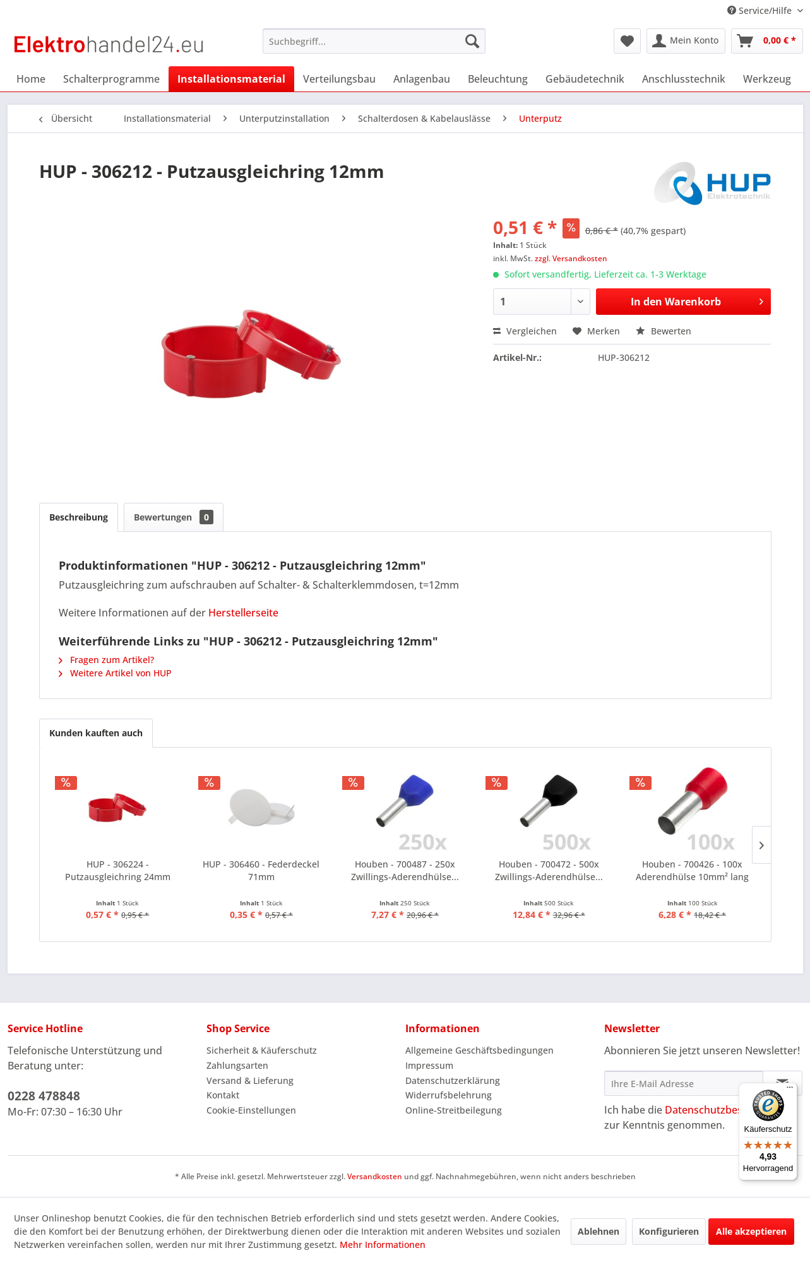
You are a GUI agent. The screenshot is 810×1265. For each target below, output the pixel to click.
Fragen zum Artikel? (106, 660)
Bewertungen (173, 517)
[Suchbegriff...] (374, 41)
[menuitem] (374, 41)
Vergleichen (525, 331)
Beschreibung (78, 517)
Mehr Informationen (383, 1244)
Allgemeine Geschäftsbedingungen (479, 1050)
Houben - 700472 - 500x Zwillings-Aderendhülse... (549, 870)
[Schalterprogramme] (111, 78)
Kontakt (222, 1095)
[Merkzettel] (627, 41)
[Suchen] (472, 41)
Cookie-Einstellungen (251, 1110)
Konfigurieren (669, 1231)
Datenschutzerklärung (452, 1080)
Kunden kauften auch (96, 733)
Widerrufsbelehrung (448, 1095)
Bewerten (663, 331)
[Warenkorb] (767, 41)
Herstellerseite (243, 613)
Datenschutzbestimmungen (731, 1110)
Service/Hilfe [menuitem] (760, 10)
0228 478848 (44, 1096)
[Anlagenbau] (421, 78)
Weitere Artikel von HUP (115, 673)
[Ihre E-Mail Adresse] (683, 1083)
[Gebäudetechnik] (585, 78)
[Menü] (789, 1090)
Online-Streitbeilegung (453, 1110)
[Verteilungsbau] (339, 78)
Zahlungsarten (237, 1065)
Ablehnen (598, 1231)
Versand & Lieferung (250, 1080)
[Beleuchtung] (498, 78)
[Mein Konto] (685, 41)
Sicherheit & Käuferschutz (261, 1050)
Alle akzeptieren (751, 1231)
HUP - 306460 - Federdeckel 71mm (261, 870)
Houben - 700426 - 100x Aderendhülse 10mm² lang (692, 870)
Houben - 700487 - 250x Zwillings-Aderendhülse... (405, 870)
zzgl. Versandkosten (571, 258)
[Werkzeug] (767, 78)
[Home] (31, 78)
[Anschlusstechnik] (683, 78)
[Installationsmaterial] (231, 78)
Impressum (429, 1065)
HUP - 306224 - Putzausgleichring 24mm (117, 870)
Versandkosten (374, 1176)
